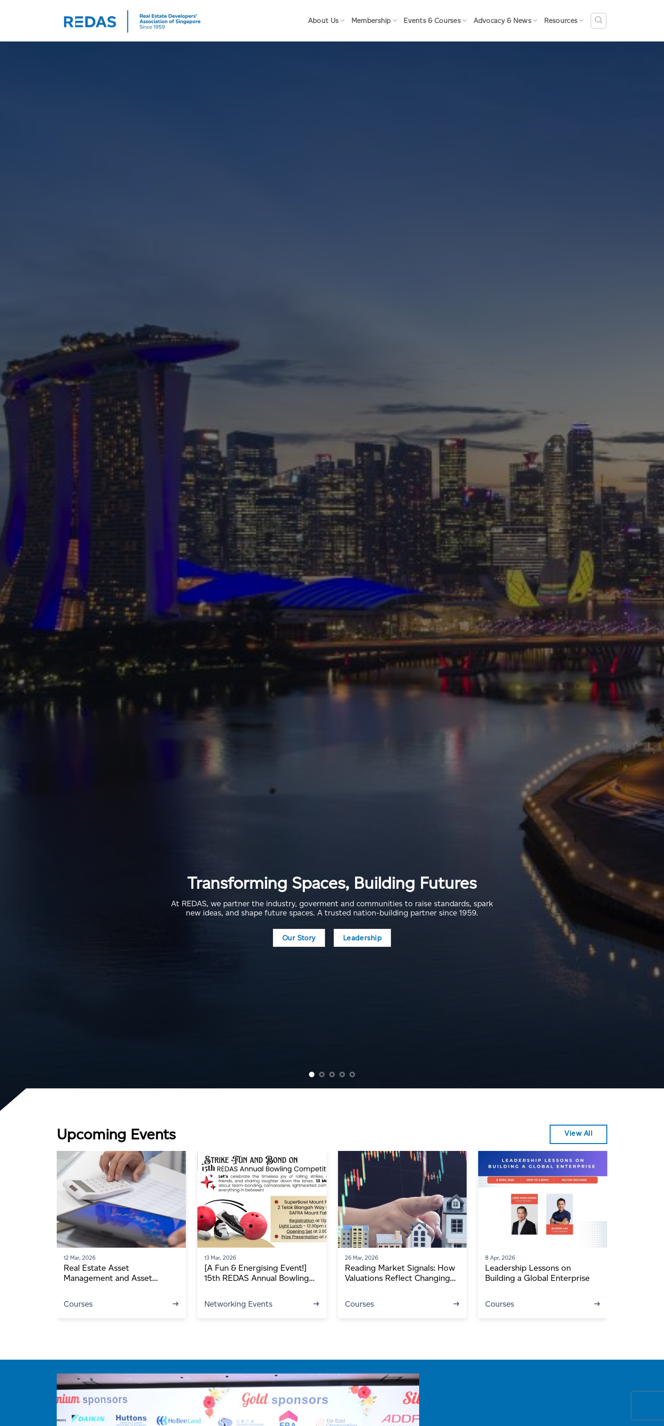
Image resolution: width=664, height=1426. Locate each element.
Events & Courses (435, 20)
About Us (326, 20)
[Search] (598, 21)
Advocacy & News (506, 20)
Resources (564, 20)
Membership (374, 20)
